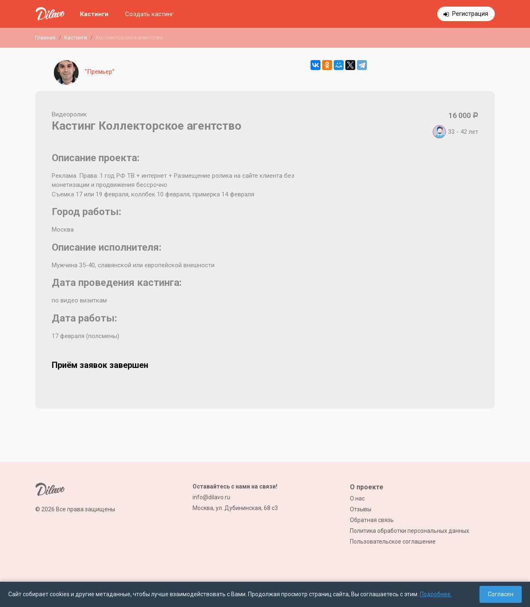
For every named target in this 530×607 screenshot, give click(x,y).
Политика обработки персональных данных (409, 530)
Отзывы (360, 509)
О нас (357, 498)
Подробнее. (436, 594)
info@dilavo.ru (211, 497)
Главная (45, 37)
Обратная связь (372, 520)
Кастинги (94, 14)
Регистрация (470, 13)
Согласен (500, 594)
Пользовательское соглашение (393, 541)
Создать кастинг (149, 14)
